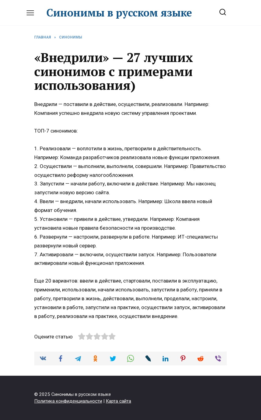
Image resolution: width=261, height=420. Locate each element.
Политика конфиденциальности (68, 401)
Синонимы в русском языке (119, 13)
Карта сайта (118, 401)
